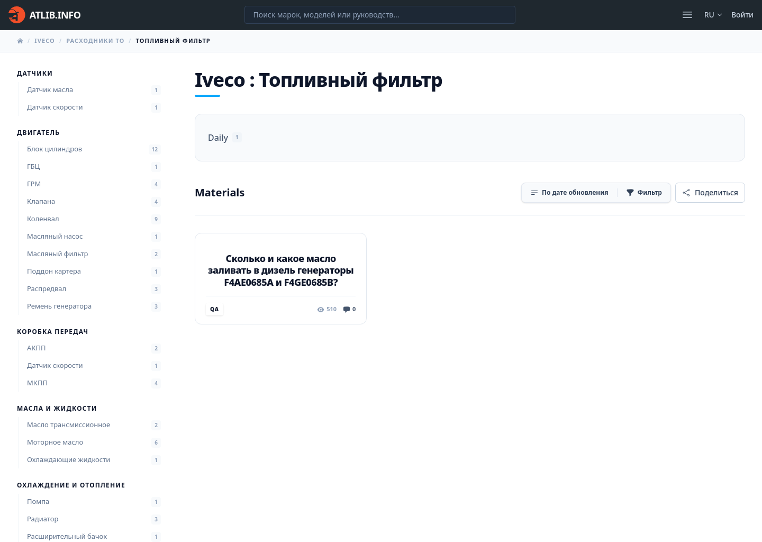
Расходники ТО (95, 40)
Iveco (44, 40)
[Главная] (44, 14)
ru (713, 15)
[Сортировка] (569, 192)
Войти (742, 15)
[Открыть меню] (687, 14)
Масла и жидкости (57, 408)
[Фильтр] (644, 192)
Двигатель (38, 133)
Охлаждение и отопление (71, 485)
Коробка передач (52, 332)
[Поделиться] (710, 193)
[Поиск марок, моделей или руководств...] (379, 15)
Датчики (35, 73)
